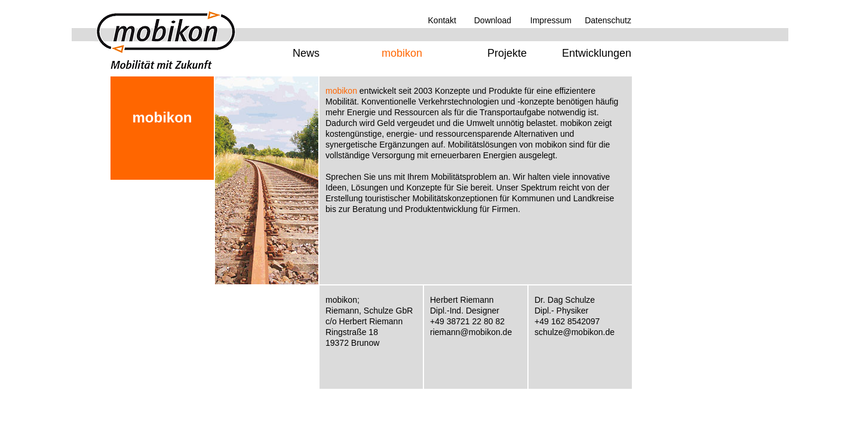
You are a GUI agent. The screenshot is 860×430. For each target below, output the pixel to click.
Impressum (551, 20)
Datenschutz (608, 20)
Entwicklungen (596, 53)
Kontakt (442, 20)
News (306, 53)
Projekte (507, 53)
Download (492, 20)
